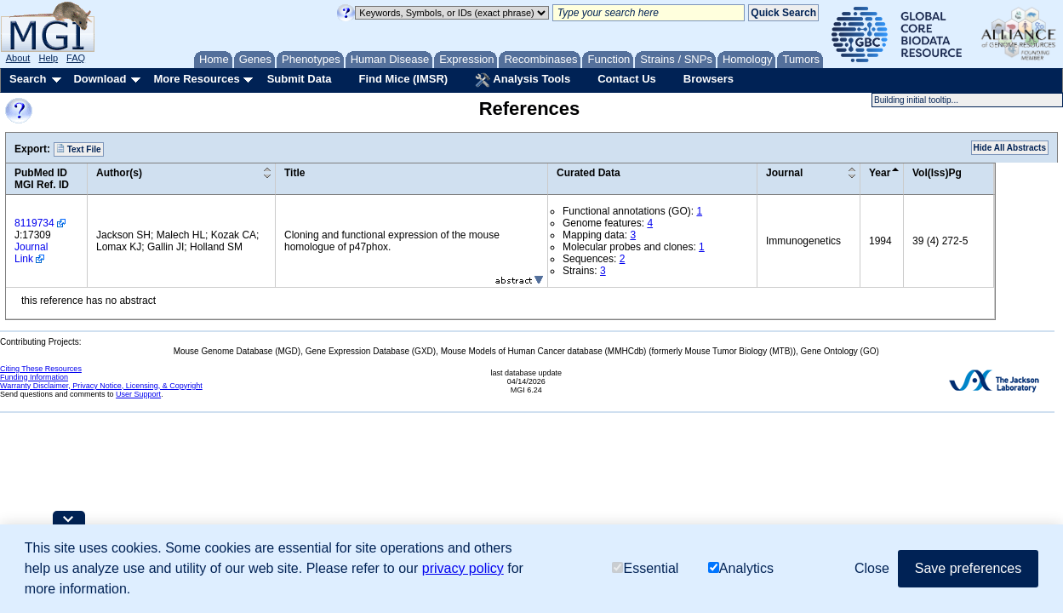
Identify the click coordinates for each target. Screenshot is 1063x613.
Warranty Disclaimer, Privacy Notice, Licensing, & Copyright (101, 385)
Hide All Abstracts (1010, 147)
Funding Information (34, 377)
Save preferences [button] (968, 568)
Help (48, 58)
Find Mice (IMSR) (403, 78)
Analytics (741, 568)
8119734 (34, 223)
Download (99, 78)
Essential (645, 568)
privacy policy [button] (463, 568)
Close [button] (871, 568)
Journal (784, 173)
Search (27, 78)
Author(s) (119, 173)
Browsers (708, 78)
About (18, 58)
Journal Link (31, 253)
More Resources (196, 78)
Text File (78, 149)
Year (879, 173)
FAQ (75, 58)
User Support (138, 394)
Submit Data (299, 78)
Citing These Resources (41, 368)
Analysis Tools (522, 80)
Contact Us (626, 78)
